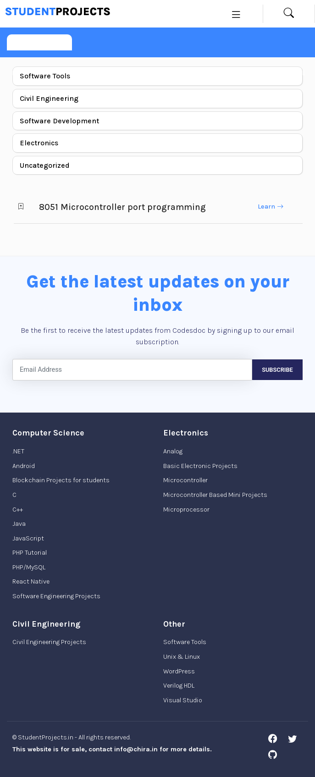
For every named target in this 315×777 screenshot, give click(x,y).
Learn (270, 206)
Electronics (39, 142)
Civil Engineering (49, 98)
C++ (17, 509)
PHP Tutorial (29, 553)
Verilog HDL (178, 685)
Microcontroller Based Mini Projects (215, 495)
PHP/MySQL (28, 567)
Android (23, 466)
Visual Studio (182, 700)
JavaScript (28, 538)
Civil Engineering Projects (49, 642)
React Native (31, 581)
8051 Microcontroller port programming (122, 207)
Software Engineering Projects (56, 596)
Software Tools (45, 76)
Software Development (59, 120)
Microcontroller (185, 480)
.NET (18, 451)
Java (19, 524)
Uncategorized (45, 165)
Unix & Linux (181, 657)
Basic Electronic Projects (200, 466)
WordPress (179, 671)
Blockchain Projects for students (61, 480)
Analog (172, 451)
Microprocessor (186, 509)
